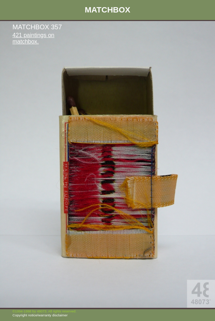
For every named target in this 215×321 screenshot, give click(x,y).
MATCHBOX (107, 9)
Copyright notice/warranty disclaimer (40, 315)
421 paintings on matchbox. (33, 38)
